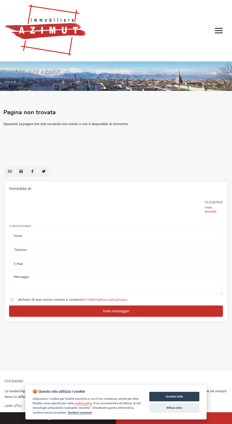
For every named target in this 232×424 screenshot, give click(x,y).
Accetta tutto (174, 396)
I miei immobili (210, 210)
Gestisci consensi (80, 412)
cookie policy (83, 403)
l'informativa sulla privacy (106, 299)
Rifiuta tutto (174, 407)
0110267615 (214, 202)
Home (9, 82)
